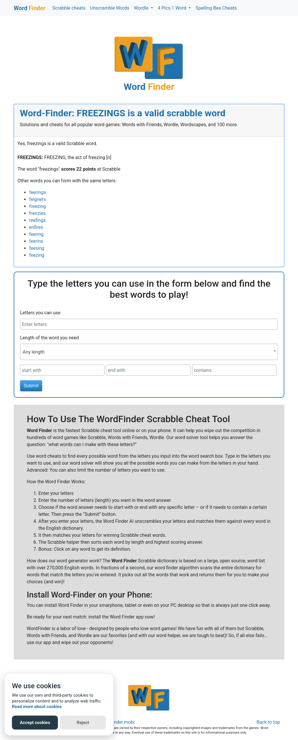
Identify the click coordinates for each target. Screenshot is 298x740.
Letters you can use (40, 312)
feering (36, 234)
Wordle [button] (142, 8)
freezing (37, 206)
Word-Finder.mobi (116, 722)
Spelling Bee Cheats (216, 8)
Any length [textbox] (34, 352)
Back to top (268, 722)
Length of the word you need (49, 337)
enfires (36, 227)
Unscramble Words (110, 8)
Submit (31, 385)
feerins (36, 241)
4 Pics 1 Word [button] (172, 8)
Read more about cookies (37, 706)
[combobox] (149, 352)
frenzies (37, 213)
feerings (37, 192)
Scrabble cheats (69, 8)
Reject (83, 722)
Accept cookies (35, 722)
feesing (36, 248)
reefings (37, 220)
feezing (36, 255)
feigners (37, 199)
